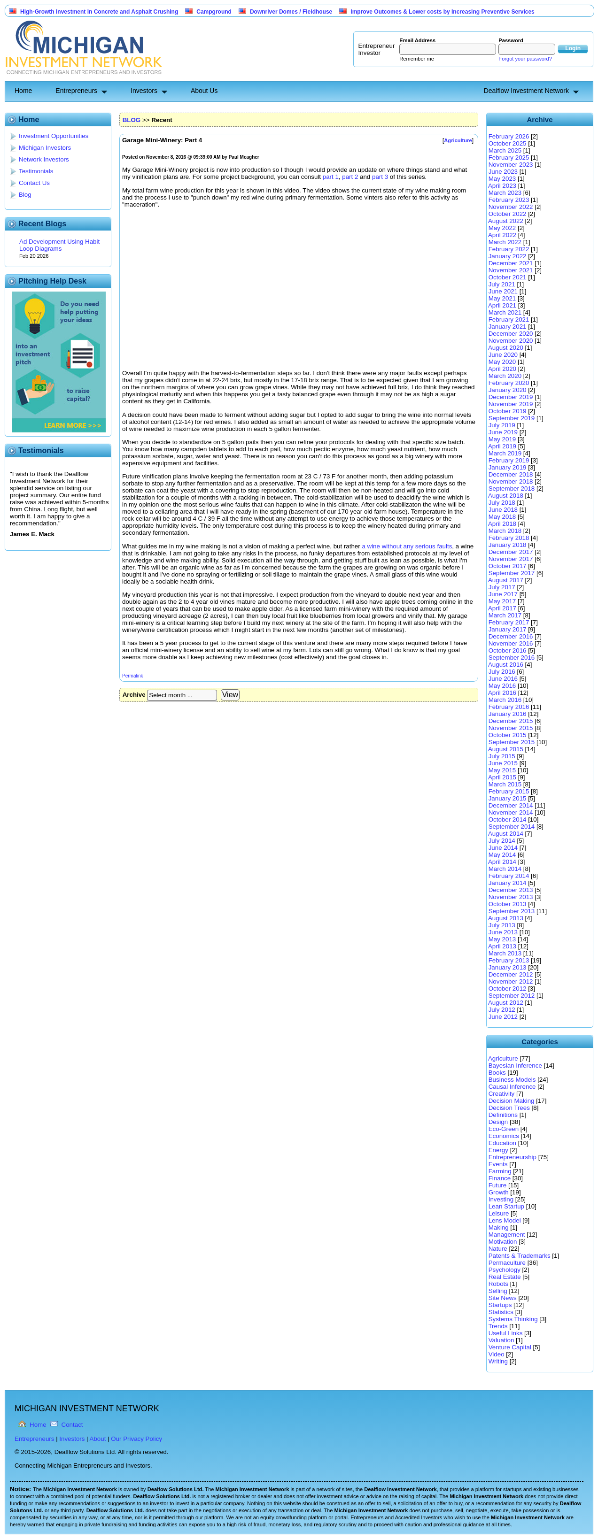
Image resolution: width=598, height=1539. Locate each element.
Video (497, 1354)
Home (23, 90)
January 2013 (508, 967)
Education (502, 1143)
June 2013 (503, 932)
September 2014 (512, 826)
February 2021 (509, 319)
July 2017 (502, 587)
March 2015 (505, 784)
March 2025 (505, 150)
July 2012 (502, 1009)
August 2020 (505, 347)
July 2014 (502, 840)
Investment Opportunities (53, 135)
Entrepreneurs (76, 90)
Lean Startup (506, 1206)
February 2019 (509, 460)
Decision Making (512, 1100)
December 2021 (511, 263)
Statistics (501, 1312)
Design (498, 1121)
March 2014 (505, 868)
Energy (498, 1150)
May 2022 (502, 227)
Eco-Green (504, 1128)
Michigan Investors (45, 147)
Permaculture (507, 1262)
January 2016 (508, 713)
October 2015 (508, 735)
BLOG (132, 119)
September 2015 (512, 742)
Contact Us (34, 182)
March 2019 (505, 453)
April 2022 (502, 235)
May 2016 (502, 685)
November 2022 (511, 206)
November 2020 (511, 340)
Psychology (504, 1269)
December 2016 (511, 636)
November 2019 (511, 404)
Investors (144, 90)
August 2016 (505, 664)
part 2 (350, 176)
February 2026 (509, 136)
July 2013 (502, 925)
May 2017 (502, 601)
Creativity (502, 1093)
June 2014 (503, 847)
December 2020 (511, 333)
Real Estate (505, 1276)
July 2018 (502, 502)
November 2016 (511, 643)
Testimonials (36, 171)
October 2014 (508, 819)
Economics (504, 1135)
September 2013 (512, 911)
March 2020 (505, 375)
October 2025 (508, 143)
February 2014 (509, 875)
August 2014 (505, 833)
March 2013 (505, 953)
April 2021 (502, 305)
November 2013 (511, 896)
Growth (499, 1192)
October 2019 (508, 411)
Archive (134, 694)
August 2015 (505, 749)
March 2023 (505, 192)
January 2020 (508, 389)
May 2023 (502, 178)
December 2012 (511, 974)
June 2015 (503, 763)
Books (497, 1072)
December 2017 (511, 551)
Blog (25, 194)
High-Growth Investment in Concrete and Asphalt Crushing (99, 11)
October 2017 (508, 565)
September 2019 (512, 418)
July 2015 (502, 756)
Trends (497, 1326)
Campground (214, 11)
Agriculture (503, 1058)
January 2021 (508, 326)
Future (498, 1185)
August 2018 (505, 495)
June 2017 (503, 594)
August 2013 (505, 918)
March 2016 (505, 699)
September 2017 (512, 573)
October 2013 (508, 904)
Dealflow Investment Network (526, 90)
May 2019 (502, 439)
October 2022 (508, 213)
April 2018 (502, 523)
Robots (498, 1283)
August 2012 (505, 1002)
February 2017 (509, 622)
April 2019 (502, 446)
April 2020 (502, 368)
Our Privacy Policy (136, 1438)
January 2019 (508, 467)
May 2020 (502, 361)
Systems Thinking (513, 1319)
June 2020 (503, 354)
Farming (500, 1171)
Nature (498, 1248)
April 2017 (502, 608)
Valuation (501, 1340)
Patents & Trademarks (520, 1255)
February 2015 (509, 791)
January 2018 (508, 544)
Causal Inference (512, 1086)
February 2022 (509, 249)
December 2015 (511, 720)
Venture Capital (510, 1347)
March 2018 (505, 530)
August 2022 (505, 220)
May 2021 (502, 298)
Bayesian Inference (515, 1065)
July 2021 (502, 284)
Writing (498, 1361)
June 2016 (503, 678)
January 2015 (508, 798)
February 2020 (509, 382)
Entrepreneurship (512, 1157)
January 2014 (508, 882)
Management (507, 1234)
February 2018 (509, 537)
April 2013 (502, 946)
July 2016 (502, 671)
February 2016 (509, 706)
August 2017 (505, 580)
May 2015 (502, 770)
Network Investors (44, 159)
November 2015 (511, 727)
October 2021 (508, 277)
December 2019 (511, 396)
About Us (204, 90)
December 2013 (511, 889)
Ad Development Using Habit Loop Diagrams (59, 245)
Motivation (503, 1241)
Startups (500, 1304)
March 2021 (505, 312)
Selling (498, 1290)
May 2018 (502, 516)
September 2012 (512, 995)
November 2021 (511, 270)
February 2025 (509, 157)
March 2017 (505, 615)
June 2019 (503, 432)
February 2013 (509, 960)
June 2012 (503, 1016)
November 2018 (511, 481)
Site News (503, 1297)
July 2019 (502, 425)
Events (498, 1164)
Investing (501, 1199)
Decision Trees (509, 1107)
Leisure (499, 1213)
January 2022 (508, 256)
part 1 (331, 176)
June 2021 (503, 291)
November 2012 (511, 981)
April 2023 (502, 185)
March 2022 (505, 242)
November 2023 (511, 164)
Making (499, 1227)
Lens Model (505, 1220)
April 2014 (502, 861)
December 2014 (511, 805)
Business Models (512, 1079)
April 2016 (502, 692)
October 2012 (508, 988)
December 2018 (511, 474)
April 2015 (502, 777)
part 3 (380, 176)
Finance (500, 1178)
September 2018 (512, 488)
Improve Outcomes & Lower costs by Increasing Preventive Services (442, 11)
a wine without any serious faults (407, 546)
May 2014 (502, 854)
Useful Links (506, 1333)
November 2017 (511, 558)
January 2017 (508, 629)
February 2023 (509, 199)
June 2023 (503, 171)
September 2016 (512, 657)
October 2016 (508, 650)
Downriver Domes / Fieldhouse (291, 11)
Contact (72, 1424)
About (98, 1438)
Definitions (503, 1114)
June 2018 (503, 509)
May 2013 (502, 939)
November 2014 (511, 812)
